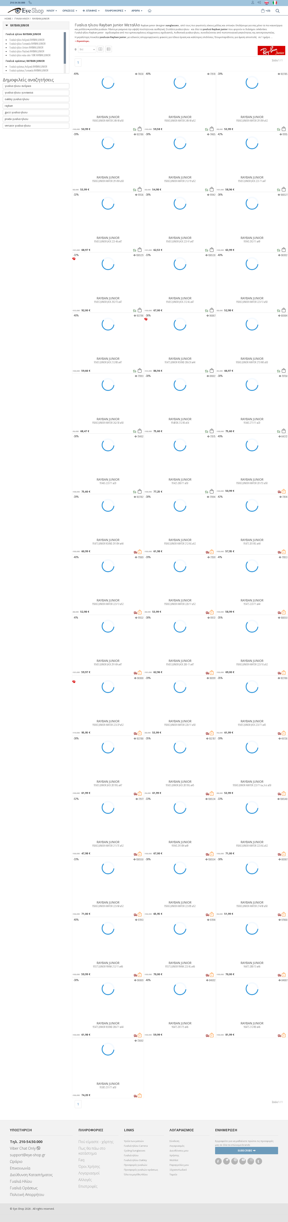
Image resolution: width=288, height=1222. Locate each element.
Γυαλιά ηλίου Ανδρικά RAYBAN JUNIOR (27, 40)
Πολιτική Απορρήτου (27, 1194)
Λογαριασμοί (89, 1173)
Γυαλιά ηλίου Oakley (135, 1160)
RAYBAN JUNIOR (40, 18)
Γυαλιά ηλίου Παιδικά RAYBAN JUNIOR (27, 51)
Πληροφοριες (115, 10)
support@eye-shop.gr (27, 1154)
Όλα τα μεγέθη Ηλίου (136, 1174)
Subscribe (247, 1150)
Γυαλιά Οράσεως (24, 1187)
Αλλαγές (85, 1179)
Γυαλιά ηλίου (131, 1155)
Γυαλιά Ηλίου (21, 1181)
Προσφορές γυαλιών (135, 1165)
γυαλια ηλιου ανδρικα (18, 86)
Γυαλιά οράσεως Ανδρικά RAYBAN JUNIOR (28, 66)
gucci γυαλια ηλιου (16, 112)
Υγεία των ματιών (134, 1141)
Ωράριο (16, 1161)
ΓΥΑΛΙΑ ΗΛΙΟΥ (22, 18)
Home (8, 18)
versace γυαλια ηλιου (18, 125)
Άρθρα (137, 10)
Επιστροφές (88, 1186)
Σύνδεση (174, 1141)
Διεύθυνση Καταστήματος (31, 1174)
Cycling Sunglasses (134, 1150)
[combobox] (87, 49)
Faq (81, 1159)
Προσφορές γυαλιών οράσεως (141, 1169)
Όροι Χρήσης (89, 1166)
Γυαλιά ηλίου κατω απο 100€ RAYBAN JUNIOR (30, 55)
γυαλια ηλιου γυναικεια (19, 92)
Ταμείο (173, 1174)
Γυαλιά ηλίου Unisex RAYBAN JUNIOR (26, 47)
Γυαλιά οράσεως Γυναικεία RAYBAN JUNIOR (29, 70)
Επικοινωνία (20, 1168)
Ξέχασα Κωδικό (178, 1169)
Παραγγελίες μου (179, 1165)
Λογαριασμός (177, 1145)
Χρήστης (174, 1155)
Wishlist (174, 1160)
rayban (9, 105)
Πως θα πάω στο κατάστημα (91, 1151)
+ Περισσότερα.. (82, 41)
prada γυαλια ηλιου (16, 119)
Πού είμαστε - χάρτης (96, 1141)
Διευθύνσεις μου (179, 1150)
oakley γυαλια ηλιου (17, 99)
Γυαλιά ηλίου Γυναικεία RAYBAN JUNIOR (28, 43)
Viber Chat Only (25, 1148)
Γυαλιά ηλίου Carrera (136, 1145)
